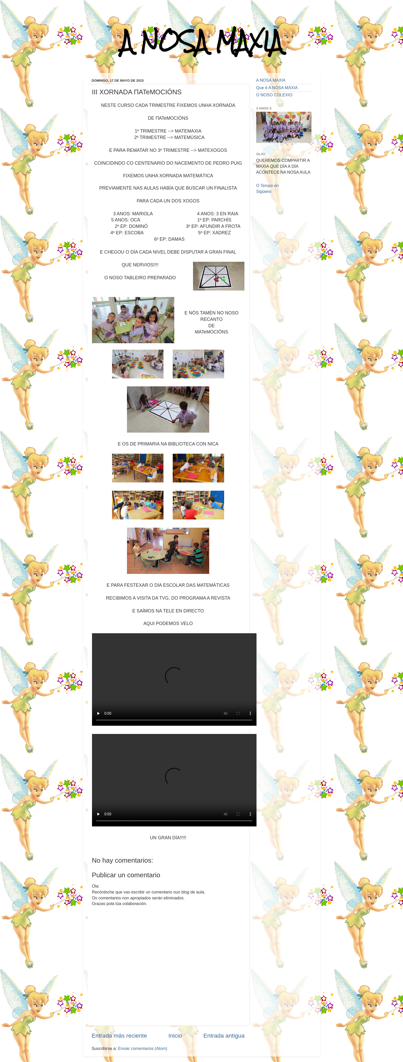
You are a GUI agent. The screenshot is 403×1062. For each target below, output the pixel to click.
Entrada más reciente (119, 1035)
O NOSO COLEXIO (274, 94)
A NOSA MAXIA (201, 41)
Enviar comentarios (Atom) (142, 1048)
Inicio (175, 1035)
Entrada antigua (223, 1035)
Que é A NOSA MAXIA (277, 87)
